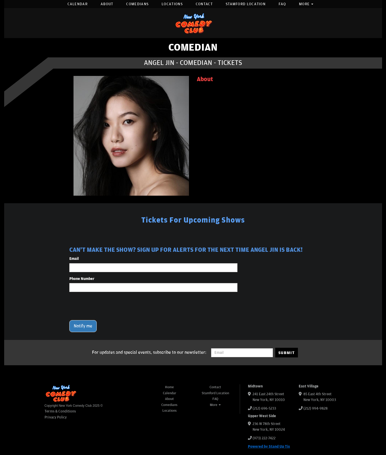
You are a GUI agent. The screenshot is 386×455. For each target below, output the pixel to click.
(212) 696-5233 (264, 408)
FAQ (282, 4)
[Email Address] (242, 352)
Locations (172, 4)
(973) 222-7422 (264, 438)
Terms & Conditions (60, 411)
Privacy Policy (56, 417)
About (107, 4)
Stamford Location (246, 4)
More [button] (306, 4)
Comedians (137, 4)
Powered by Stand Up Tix (269, 446)
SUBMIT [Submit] (286, 352)
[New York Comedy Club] (193, 23)
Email (74, 258)
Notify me (83, 326)
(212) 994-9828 (315, 408)
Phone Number (81, 279)
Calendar (78, 4)
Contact (204, 4)
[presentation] (109, 306)
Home (169, 387)
